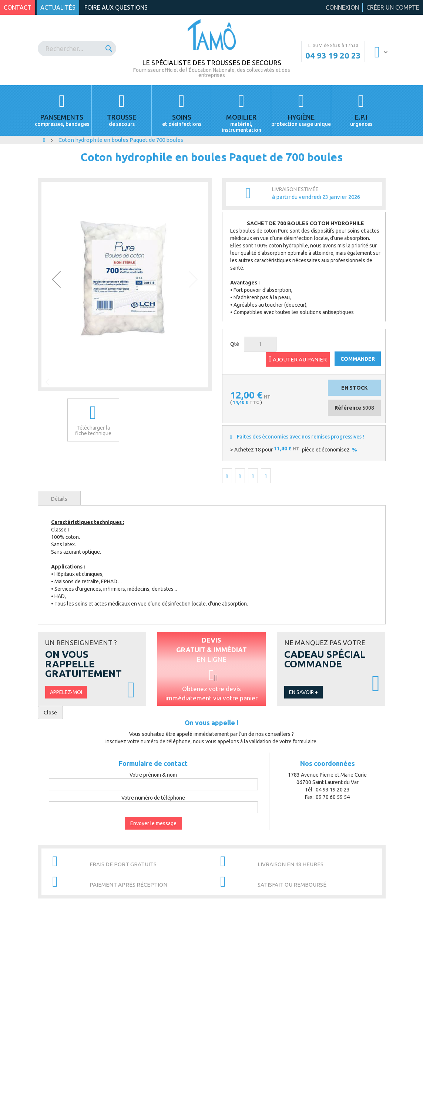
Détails (59, 499)
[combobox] (77, 48)
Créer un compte (392, 7)
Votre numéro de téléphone (153, 798)
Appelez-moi (66, 692)
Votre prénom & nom (153, 775)
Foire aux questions (116, 7)
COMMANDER (357, 359)
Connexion (342, 7)
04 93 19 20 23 (333, 55)
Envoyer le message (153, 823)
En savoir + (303, 692)
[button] (56, 279)
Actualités (57, 7)
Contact (17, 7)
